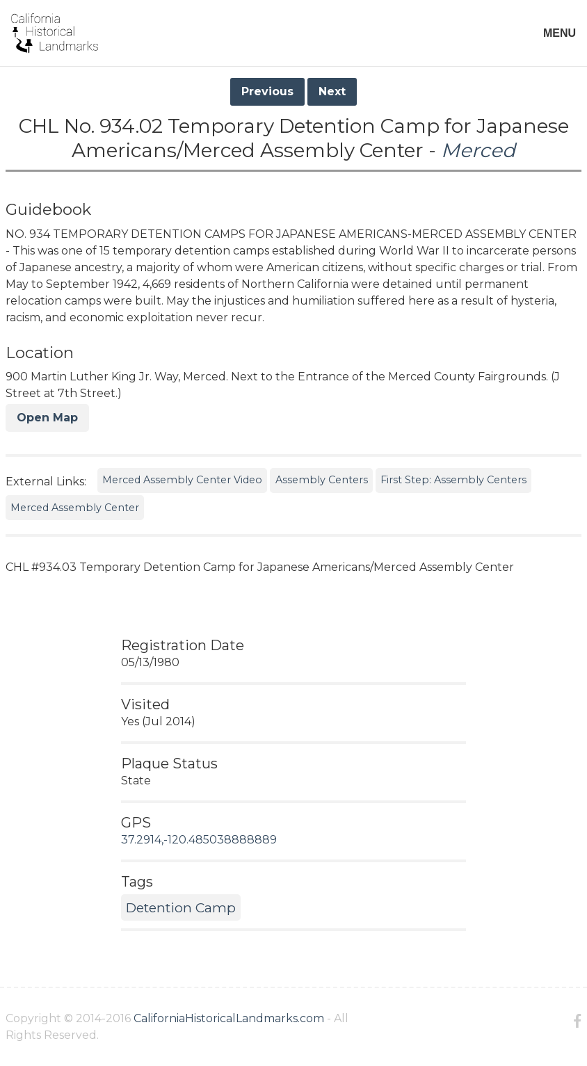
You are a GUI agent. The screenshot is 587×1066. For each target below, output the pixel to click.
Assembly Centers (321, 480)
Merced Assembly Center (74, 507)
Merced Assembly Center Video (182, 480)
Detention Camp (181, 907)
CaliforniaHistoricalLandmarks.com (229, 1018)
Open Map (47, 417)
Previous (267, 91)
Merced (478, 150)
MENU (559, 33)
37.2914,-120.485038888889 (199, 839)
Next (332, 91)
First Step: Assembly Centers (453, 480)
